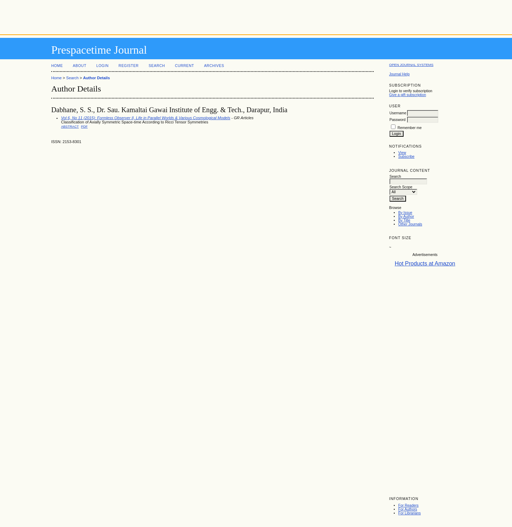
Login (102, 66)
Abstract (70, 126)
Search (157, 66)
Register (129, 66)
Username (398, 113)
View (402, 153)
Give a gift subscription (407, 95)
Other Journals (410, 224)
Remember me (410, 128)
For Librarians (409, 513)
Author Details (96, 78)
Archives (214, 66)
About (79, 66)
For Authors (407, 509)
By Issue (405, 213)
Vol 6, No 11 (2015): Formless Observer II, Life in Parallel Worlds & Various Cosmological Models (145, 118)
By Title (404, 220)
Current (184, 66)
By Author (406, 216)
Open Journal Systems (411, 65)
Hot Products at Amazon (425, 263)
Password (398, 120)
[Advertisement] (256, 16)
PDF (84, 126)
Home (57, 66)
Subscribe (406, 156)
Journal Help (399, 74)
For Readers (408, 505)
